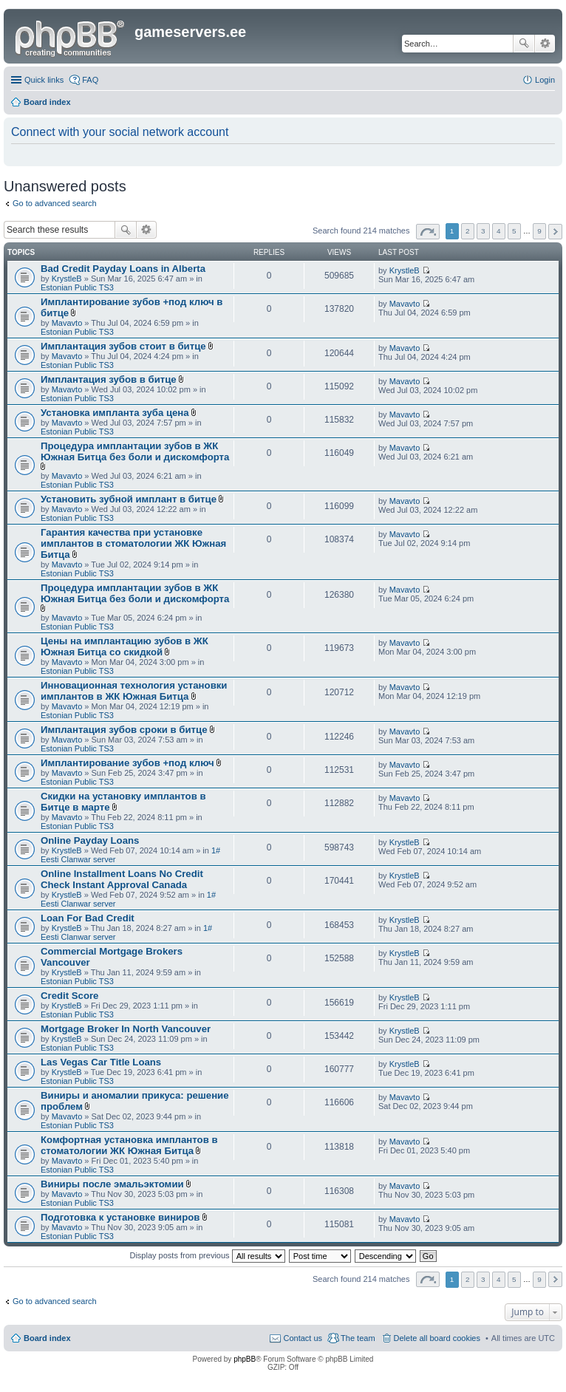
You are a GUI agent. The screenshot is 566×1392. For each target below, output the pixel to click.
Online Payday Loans (90, 840)
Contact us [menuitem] (302, 1338)
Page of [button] (428, 231)
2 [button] (468, 231)
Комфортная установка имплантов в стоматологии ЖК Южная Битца (129, 1145)
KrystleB (67, 278)
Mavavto (67, 322)
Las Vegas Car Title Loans (101, 1062)
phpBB (244, 1359)
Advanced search (545, 43)
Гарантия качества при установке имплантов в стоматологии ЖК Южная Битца (133, 543)
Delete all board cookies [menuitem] (437, 1338)
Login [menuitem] (545, 79)
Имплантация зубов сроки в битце (124, 729)
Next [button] (555, 231)
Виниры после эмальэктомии (112, 1184)
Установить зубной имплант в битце (128, 499)
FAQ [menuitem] (90, 79)
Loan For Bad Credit (87, 918)
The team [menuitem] (358, 1338)
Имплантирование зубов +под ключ (127, 762)
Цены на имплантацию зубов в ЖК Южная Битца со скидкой (124, 646)
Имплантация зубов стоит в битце (123, 346)
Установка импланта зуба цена (115, 412)
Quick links (44, 79)
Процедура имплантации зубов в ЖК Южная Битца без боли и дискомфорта (135, 451)
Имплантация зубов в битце (109, 379)
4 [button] (499, 231)
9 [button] (539, 231)
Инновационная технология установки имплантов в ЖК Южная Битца (134, 691)
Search (524, 43)
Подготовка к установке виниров (120, 1217)
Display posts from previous (206, 1255)
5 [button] (514, 231)
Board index (47, 1338)
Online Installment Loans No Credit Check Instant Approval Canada (122, 879)
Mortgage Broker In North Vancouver (126, 1028)
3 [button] (483, 231)
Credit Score (69, 995)
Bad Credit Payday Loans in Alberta (123, 268)
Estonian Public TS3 (77, 287)
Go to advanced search (55, 203)
